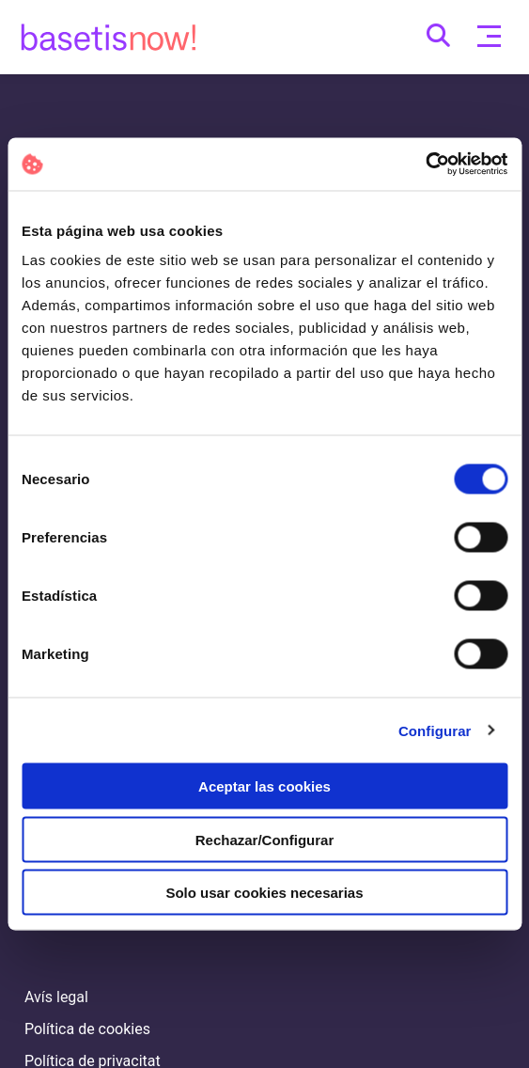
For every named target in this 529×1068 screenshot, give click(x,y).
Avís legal (56, 997)
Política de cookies (87, 1029)
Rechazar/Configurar (265, 839)
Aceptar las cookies (264, 786)
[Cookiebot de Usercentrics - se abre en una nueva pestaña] (425, 164)
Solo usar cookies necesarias (264, 893)
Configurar (435, 730)
